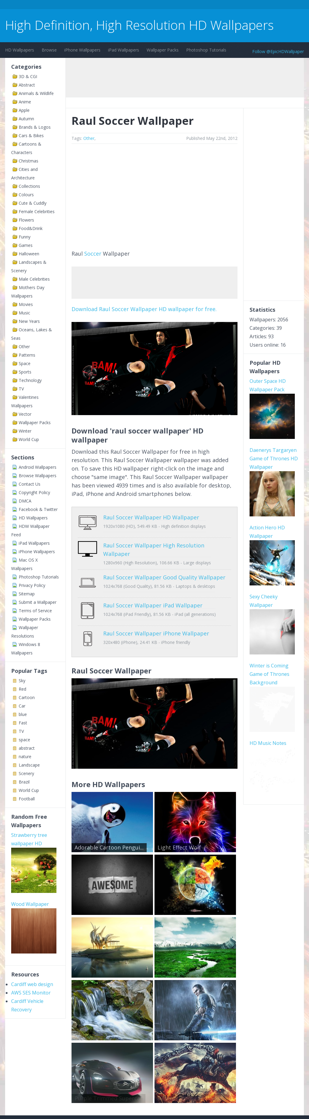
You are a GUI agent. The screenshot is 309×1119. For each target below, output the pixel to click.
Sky (22, 680)
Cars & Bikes (31, 135)
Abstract (27, 85)
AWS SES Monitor (31, 992)
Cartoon (27, 697)
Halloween (29, 254)
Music (24, 313)
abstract (27, 748)
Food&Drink (31, 228)
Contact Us (29, 484)
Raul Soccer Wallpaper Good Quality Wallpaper (164, 572)
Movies (26, 304)
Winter (25, 431)
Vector (25, 414)
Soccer (92, 253)
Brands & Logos (35, 127)
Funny (24, 237)
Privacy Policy (32, 585)
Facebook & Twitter (38, 509)
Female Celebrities (37, 211)
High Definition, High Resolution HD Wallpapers (139, 24)
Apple (24, 110)
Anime (25, 102)
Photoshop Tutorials (206, 50)
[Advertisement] (115, 5)
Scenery (26, 773)
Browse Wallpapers (37, 475)
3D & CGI (28, 76)
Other (24, 346)
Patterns (27, 355)
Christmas (28, 161)
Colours (26, 194)
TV (21, 389)
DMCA (25, 501)
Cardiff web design (32, 984)
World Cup (29, 439)
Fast (23, 723)
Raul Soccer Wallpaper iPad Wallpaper (152, 596)
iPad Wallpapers (123, 50)
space (24, 739)
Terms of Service (35, 610)
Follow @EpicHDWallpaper (278, 51)
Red (22, 689)
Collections (29, 186)
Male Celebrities (34, 279)
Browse (49, 50)
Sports (25, 372)
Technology (30, 380)
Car (22, 706)
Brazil (24, 782)
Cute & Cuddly (32, 203)
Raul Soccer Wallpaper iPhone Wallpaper (156, 619)
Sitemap (27, 594)
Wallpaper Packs (163, 50)
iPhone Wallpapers (82, 50)
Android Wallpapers (37, 467)
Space (24, 363)
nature (25, 756)
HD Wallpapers (19, 50)
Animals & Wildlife (36, 93)
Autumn (26, 118)
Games (26, 245)
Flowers (26, 220)
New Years (29, 321)
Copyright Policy (34, 492)
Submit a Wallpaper (37, 602)
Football (27, 799)
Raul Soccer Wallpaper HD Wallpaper (151, 517)
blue (23, 714)
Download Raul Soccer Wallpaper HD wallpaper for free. (144, 309)
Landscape (29, 765)
